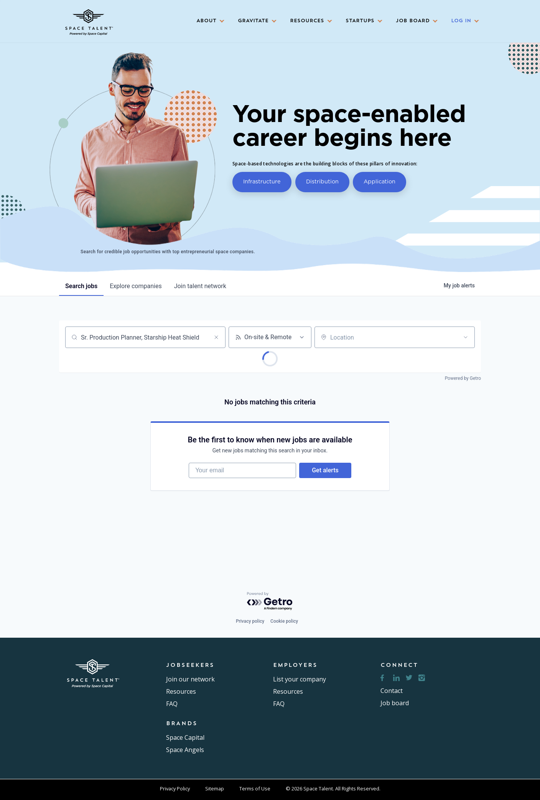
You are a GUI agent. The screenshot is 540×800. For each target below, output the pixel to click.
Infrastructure (262, 181)
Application (379, 181)
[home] (88, 19)
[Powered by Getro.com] (270, 601)
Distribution (322, 181)
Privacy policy (250, 621)
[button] (208, 21)
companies (135, 286)
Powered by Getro (463, 378)
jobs (81, 286)
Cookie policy (284, 621)
